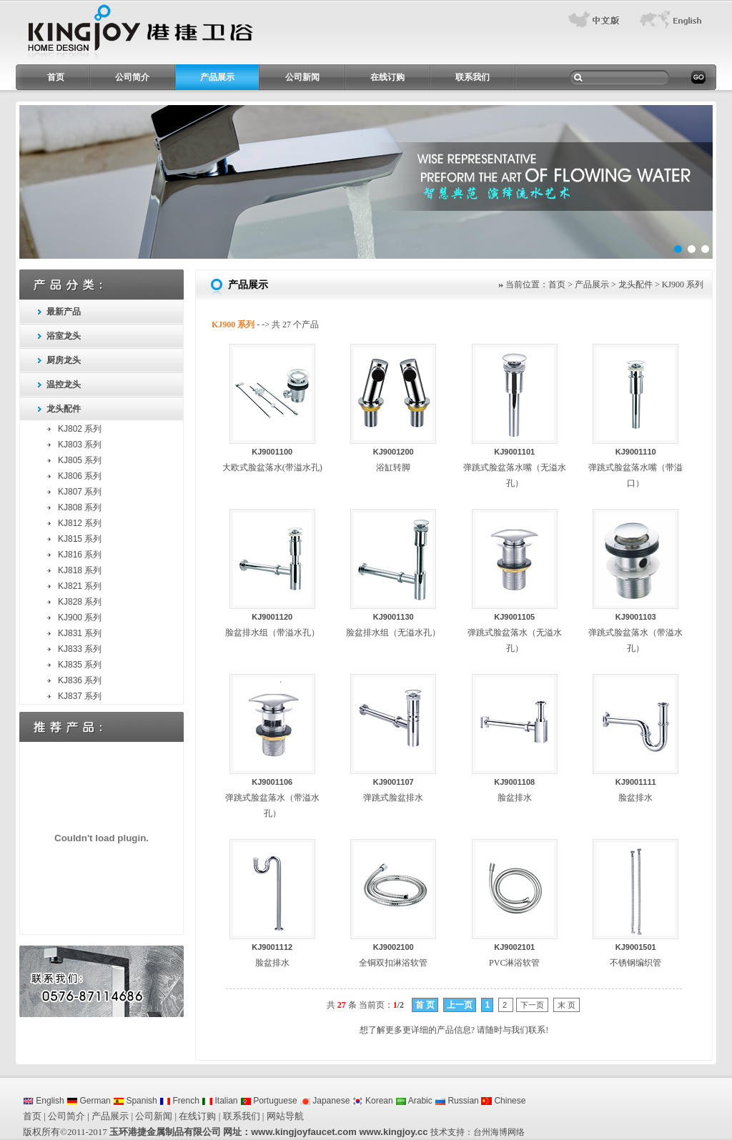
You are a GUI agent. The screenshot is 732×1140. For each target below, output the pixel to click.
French (179, 1101)
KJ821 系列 (80, 586)
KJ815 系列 (80, 539)
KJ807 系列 (80, 492)
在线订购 (387, 77)
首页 (55, 77)
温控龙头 (63, 385)
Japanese (325, 1101)
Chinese (503, 1101)
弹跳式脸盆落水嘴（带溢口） (635, 467)
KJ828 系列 (80, 602)
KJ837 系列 (80, 696)
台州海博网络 (499, 1132)
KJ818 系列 (80, 570)
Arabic (413, 1101)
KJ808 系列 (80, 507)
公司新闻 (302, 77)
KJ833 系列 (80, 649)
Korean (372, 1101)
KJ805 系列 (80, 460)
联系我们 (472, 77)
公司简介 (132, 77)
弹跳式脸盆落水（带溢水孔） (635, 633)
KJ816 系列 (80, 555)
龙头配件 (63, 409)
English (43, 1101)
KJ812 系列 (80, 523)
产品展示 (217, 77)
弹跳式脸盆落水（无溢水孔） (515, 633)
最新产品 (63, 312)
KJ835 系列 (80, 665)
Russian (457, 1101)
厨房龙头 (63, 360)
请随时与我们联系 (511, 1030)
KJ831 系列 (80, 633)
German (88, 1101)
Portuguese (268, 1101)
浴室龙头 (63, 336)
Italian (219, 1101)
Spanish (135, 1101)
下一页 (532, 1005)
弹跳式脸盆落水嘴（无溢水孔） (514, 467)
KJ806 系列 (80, 476)
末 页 (566, 1005)
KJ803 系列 (80, 445)
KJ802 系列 (80, 429)
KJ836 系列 (80, 680)
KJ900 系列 (80, 618)
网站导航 (285, 1116)
